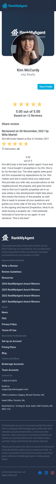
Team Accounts (10, 370)
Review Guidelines (12, 271)
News (5, 312)
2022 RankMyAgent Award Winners (21, 295)
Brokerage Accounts (13, 364)
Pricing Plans (9, 347)
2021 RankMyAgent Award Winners (21, 301)
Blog (4, 353)
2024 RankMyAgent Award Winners (21, 283)
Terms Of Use (9, 330)
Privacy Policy (9, 324)
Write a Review (10, 265)
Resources (7, 277)
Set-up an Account (12, 341)
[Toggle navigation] (50, 6)
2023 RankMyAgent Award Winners (21, 289)
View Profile (45, 86)
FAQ (4, 318)
